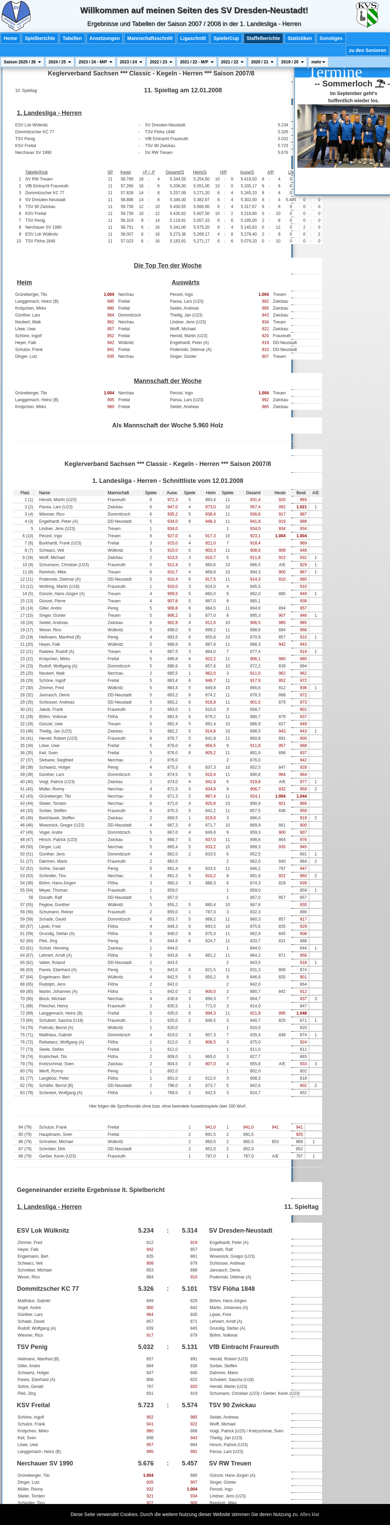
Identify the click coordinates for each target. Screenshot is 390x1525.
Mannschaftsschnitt (149, 38)
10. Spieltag (26, 90)
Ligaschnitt (193, 38)
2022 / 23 (161, 62)
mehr (318, 62)
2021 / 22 (232, 62)
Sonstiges (331, 38)
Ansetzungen (105, 38)
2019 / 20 (292, 62)
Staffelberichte (263, 38)
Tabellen (72, 38)
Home (10, 38)
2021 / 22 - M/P (196, 62)
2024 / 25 (60, 62)
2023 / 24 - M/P (95, 62)
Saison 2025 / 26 (22, 62)
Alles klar (310, 1514)
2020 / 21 (262, 62)
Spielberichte (40, 38)
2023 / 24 (131, 62)
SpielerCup (226, 38)
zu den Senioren (367, 50)
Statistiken (300, 38)
